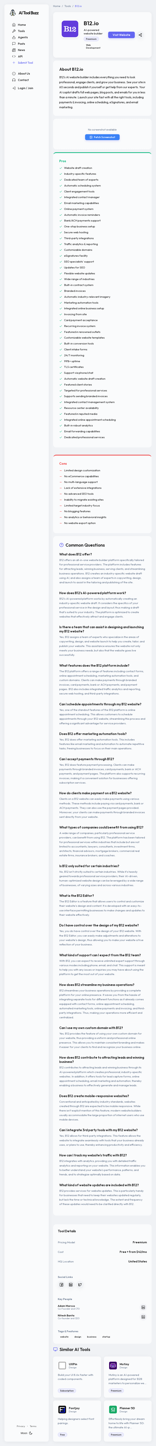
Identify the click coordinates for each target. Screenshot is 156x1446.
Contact (20, 80)
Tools (18, 31)
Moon (26, 1433)
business (91, 1336)
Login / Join (22, 88)
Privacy (21, 1426)
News (18, 50)
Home (19, 25)
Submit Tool (22, 62)
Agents (20, 37)
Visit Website (121, 35)
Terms (33, 1426)
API (17, 56)
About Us (21, 73)
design (77, 1336)
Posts (18, 43)
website (64, 1336)
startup (106, 1336)
